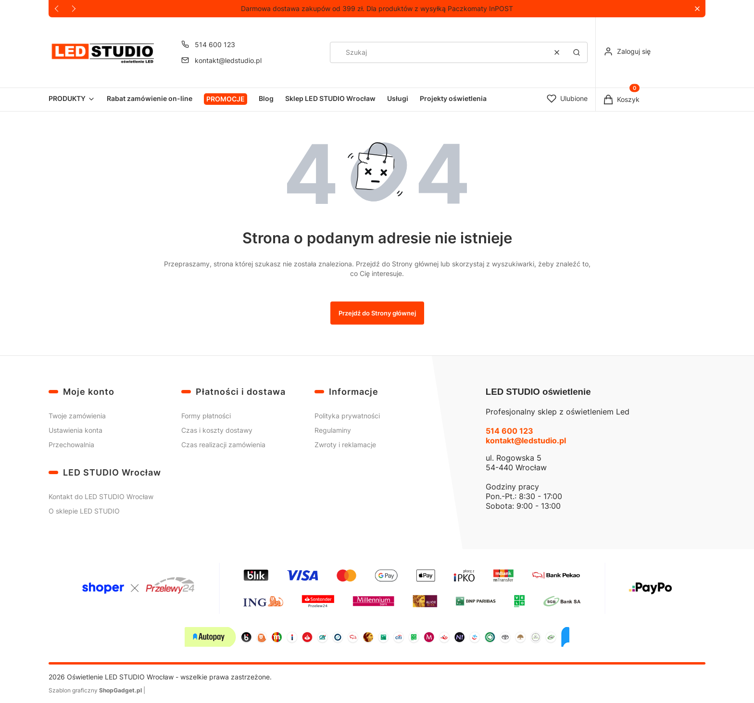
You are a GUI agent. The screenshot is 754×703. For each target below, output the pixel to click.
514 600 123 (509, 431)
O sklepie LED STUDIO (84, 511)
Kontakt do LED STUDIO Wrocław (101, 496)
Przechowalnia (71, 444)
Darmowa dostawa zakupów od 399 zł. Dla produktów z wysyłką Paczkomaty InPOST (377, 8)
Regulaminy (332, 430)
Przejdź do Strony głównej (377, 313)
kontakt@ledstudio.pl (526, 440)
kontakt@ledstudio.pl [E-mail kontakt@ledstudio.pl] (228, 60)
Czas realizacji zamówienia (223, 444)
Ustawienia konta (75, 430)
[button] (697, 8)
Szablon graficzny (96, 690)
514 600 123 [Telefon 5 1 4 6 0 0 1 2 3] (215, 44)
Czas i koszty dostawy (216, 430)
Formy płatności (206, 416)
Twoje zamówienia (77, 416)
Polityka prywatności (347, 416)
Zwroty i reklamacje (345, 444)
